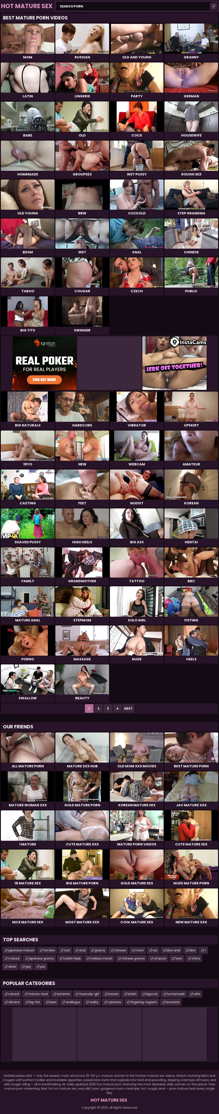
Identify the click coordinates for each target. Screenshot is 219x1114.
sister (12, 966)
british (132, 994)
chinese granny (133, 958)
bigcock (152, 994)
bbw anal (173, 950)
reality (94, 1002)
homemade (176, 994)
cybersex (114, 1002)
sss (155, 950)
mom (139, 950)
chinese (120, 950)
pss (42, 966)
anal (82, 950)
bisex (53, 1002)
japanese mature (21, 950)
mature (14, 958)
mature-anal (38, 994)
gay (28, 966)
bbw (192, 950)
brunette (172, 1002)
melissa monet (101, 958)
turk (67, 950)
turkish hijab (72, 958)
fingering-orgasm (143, 1002)
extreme (63, 994)
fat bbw (49, 950)
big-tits (34, 1002)
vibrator (14, 1002)
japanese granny (41, 958)
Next (128, 708)
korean (113, 994)
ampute (160, 958)
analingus (73, 1002)
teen (178, 958)
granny (100, 950)
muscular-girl (89, 994)
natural (13, 994)
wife (197, 994)
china (196, 958)
